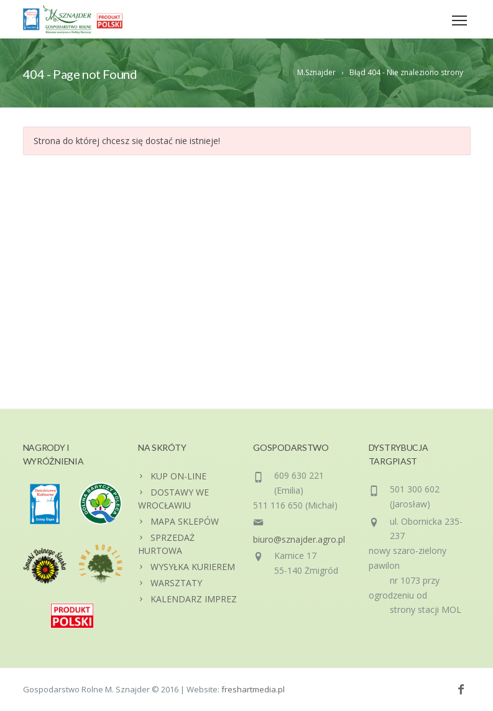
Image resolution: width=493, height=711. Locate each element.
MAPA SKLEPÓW (184, 521)
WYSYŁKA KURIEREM (192, 567)
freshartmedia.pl (253, 689)
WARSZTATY (176, 583)
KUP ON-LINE (178, 476)
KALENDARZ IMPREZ (193, 599)
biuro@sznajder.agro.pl (299, 539)
